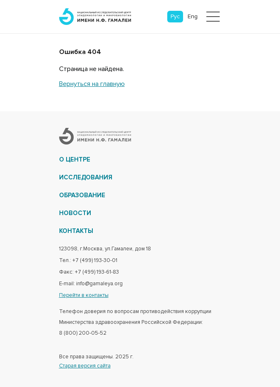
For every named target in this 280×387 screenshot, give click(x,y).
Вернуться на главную (92, 84)
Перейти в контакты (84, 295)
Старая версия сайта (85, 366)
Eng (193, 16)
